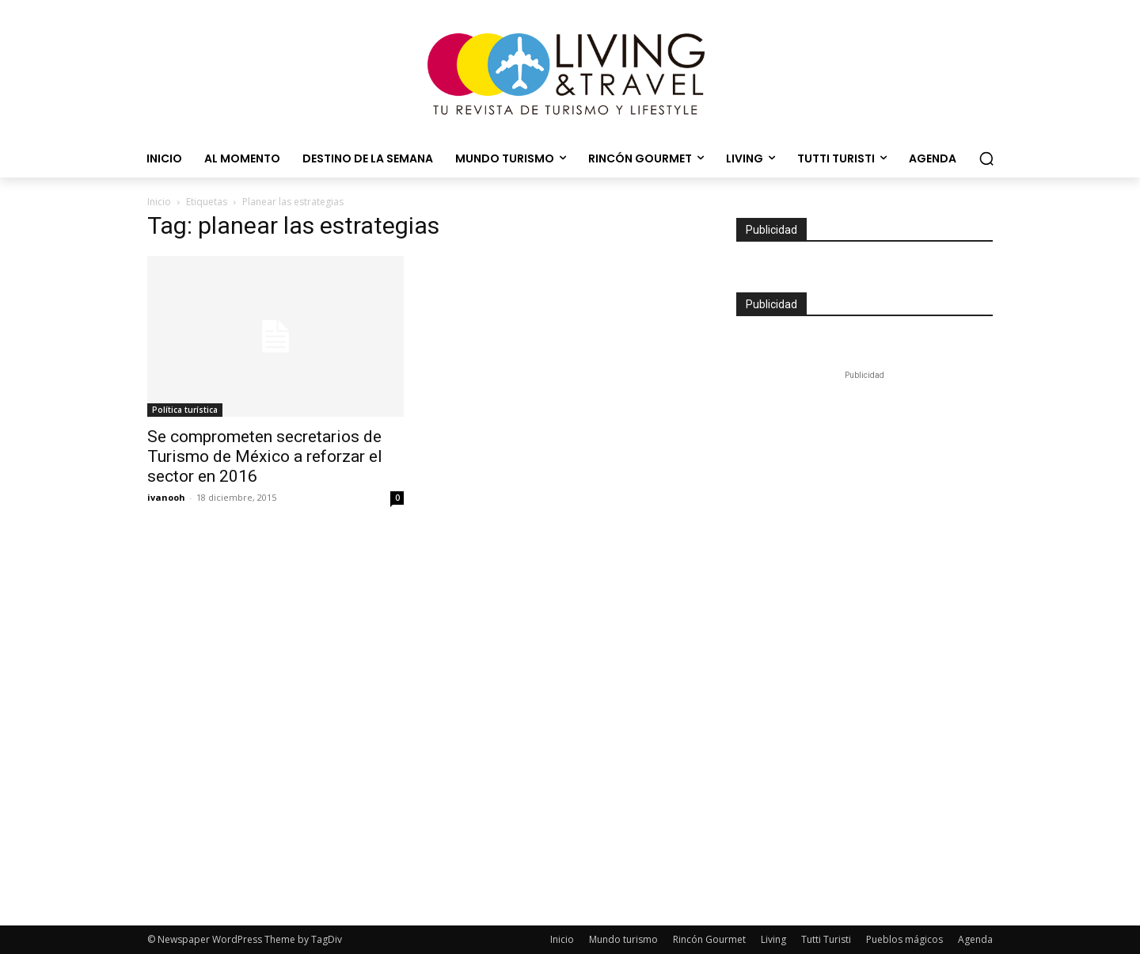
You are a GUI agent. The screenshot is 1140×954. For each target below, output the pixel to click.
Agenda (975, 939)
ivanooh (166, 497)
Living (773, 939)
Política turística (185, 409)
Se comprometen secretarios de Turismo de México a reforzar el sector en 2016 (264, 456)
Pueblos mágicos (904, 939)
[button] (986, 158)
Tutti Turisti (826, 939)
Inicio (159, 201)
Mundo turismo (623, 939)
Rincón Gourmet (709, 939)
